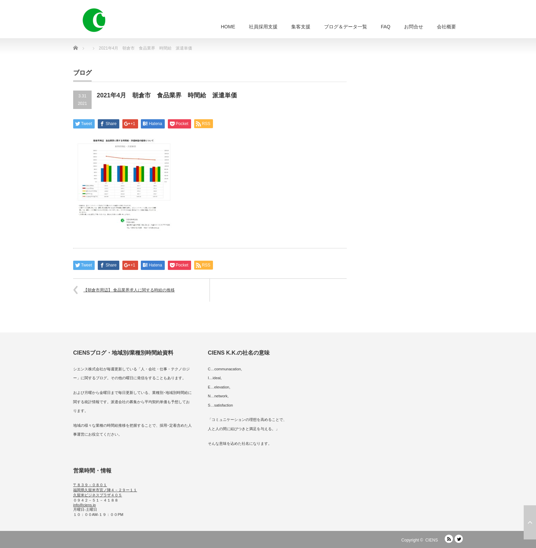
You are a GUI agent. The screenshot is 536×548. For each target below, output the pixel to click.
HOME (228, 26)
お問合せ (413, 26)
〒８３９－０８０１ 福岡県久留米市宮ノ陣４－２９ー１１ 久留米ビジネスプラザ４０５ (105, 490)
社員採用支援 (263, 26)
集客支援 (300, 26)
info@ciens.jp (84, 505)
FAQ (385, 26)
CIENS (431, 540)
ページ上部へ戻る (530, 522)
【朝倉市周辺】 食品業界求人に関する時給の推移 (129, 290)
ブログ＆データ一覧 (345, 26)
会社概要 (446, 26)
